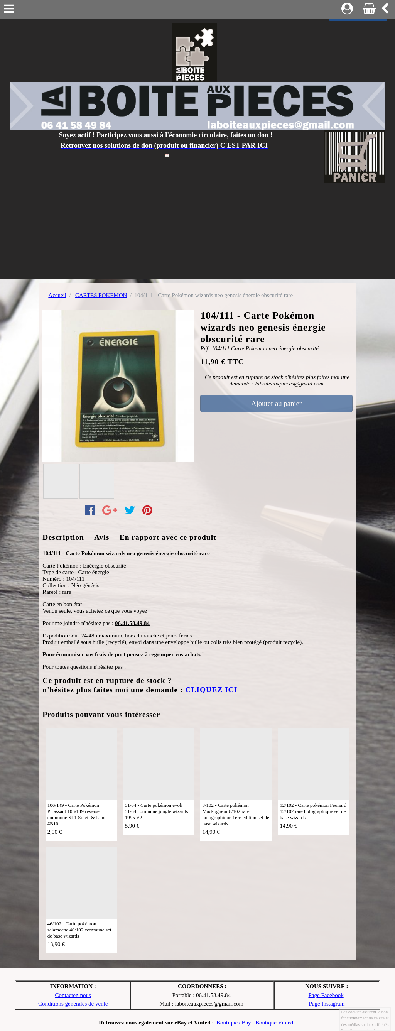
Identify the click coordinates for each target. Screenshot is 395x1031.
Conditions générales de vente (73, 1004)
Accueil (57, 295)
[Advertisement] (197, 237)
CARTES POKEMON (101, 295)
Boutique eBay (233, 1022)
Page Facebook (325, 995)
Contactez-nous (73, 995)
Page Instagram (327, 1004)
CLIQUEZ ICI (211, 690)
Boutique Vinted (274, 1022)
